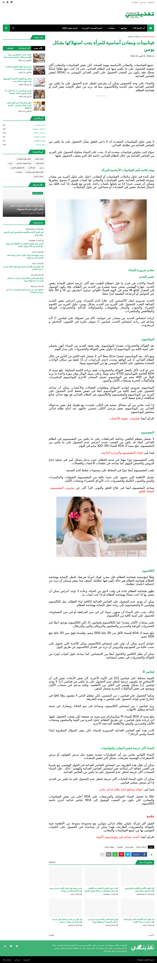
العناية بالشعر (39, 159)
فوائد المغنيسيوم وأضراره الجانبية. (122, 453)
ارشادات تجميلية (24, 129)
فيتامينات (120, 847)
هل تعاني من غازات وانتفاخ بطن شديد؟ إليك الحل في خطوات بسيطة (67, 920)
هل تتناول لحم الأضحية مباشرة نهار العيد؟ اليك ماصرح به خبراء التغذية (138, 920)
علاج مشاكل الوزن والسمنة (34, 172)
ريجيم (41, 168)
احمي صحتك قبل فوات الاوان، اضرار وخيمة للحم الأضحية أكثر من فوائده (65, 889)
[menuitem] (150, 28)
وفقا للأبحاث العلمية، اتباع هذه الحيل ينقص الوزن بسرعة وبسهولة (26, 207)
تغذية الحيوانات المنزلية (24, 163)
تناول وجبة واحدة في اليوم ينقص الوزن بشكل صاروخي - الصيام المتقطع (19, 105)
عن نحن (143, 2)
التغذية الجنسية (24, 136)
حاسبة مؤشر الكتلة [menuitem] (70, 28)
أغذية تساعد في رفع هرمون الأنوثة (117, 837)
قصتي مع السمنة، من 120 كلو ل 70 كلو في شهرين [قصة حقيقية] (17, 92)
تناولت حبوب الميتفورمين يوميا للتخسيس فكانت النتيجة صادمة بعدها (17, 55)
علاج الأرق (32, 168)
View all (52, 862)
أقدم (52, 935)
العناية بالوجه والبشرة (24, 159)
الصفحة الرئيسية (147, 36)
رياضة (10, 163)
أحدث (150, 935)
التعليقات (9, 48)
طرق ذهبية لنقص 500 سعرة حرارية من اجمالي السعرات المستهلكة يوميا (103, 920)
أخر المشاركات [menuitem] (139, 28)
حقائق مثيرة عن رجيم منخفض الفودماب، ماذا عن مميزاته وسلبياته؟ (24, 291)
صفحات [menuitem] (111, 28)
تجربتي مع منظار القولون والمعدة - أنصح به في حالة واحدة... (17, 68)
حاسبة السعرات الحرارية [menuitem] (92, 28)
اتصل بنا (135, 2)
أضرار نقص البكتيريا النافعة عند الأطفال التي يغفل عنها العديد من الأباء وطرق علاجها (101, 889)
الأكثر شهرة (38, 48)
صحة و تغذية (129, 847)
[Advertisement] (101, 116)
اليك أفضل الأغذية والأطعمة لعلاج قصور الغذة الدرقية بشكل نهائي (139, 889)
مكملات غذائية (109, 847)
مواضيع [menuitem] (124, 28)
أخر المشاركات (24, 48)
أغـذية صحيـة (24, 125)
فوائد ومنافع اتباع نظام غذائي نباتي (120, 789)
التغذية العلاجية (24, 140)
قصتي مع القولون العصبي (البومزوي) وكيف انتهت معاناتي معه (17, 80)
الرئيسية (151, 2)
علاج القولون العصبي (17, 168)
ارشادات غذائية (134, 36)
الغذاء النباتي (39, 163)
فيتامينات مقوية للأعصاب (124, 418)
